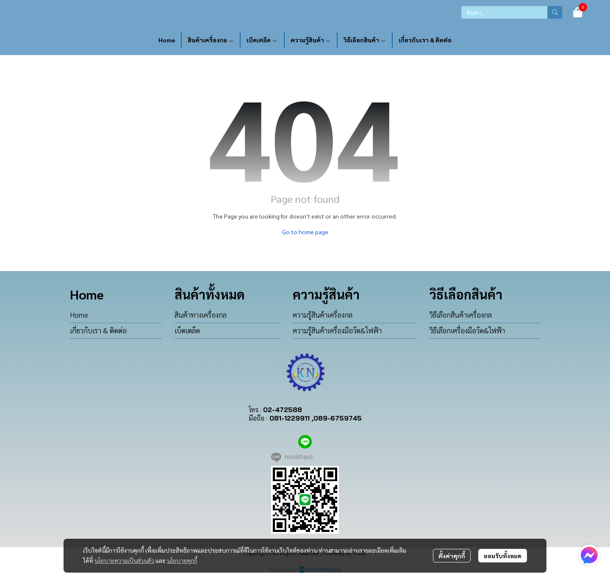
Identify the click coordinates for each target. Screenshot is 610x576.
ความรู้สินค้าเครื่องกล (322, 314)
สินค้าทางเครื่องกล (201, 314)
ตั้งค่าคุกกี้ (451, 555)
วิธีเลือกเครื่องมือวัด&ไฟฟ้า (467, 330)
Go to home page (305, 231)
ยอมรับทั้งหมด (502, 555)
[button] (512, 12)
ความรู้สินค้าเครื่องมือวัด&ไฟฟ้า (337, 330)
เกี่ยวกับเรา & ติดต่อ (98, 330)
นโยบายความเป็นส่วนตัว (124, 560)
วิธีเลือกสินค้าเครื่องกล (461, 314)
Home (79, 314)
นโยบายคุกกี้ (182, 560)
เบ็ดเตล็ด (187, 330)
